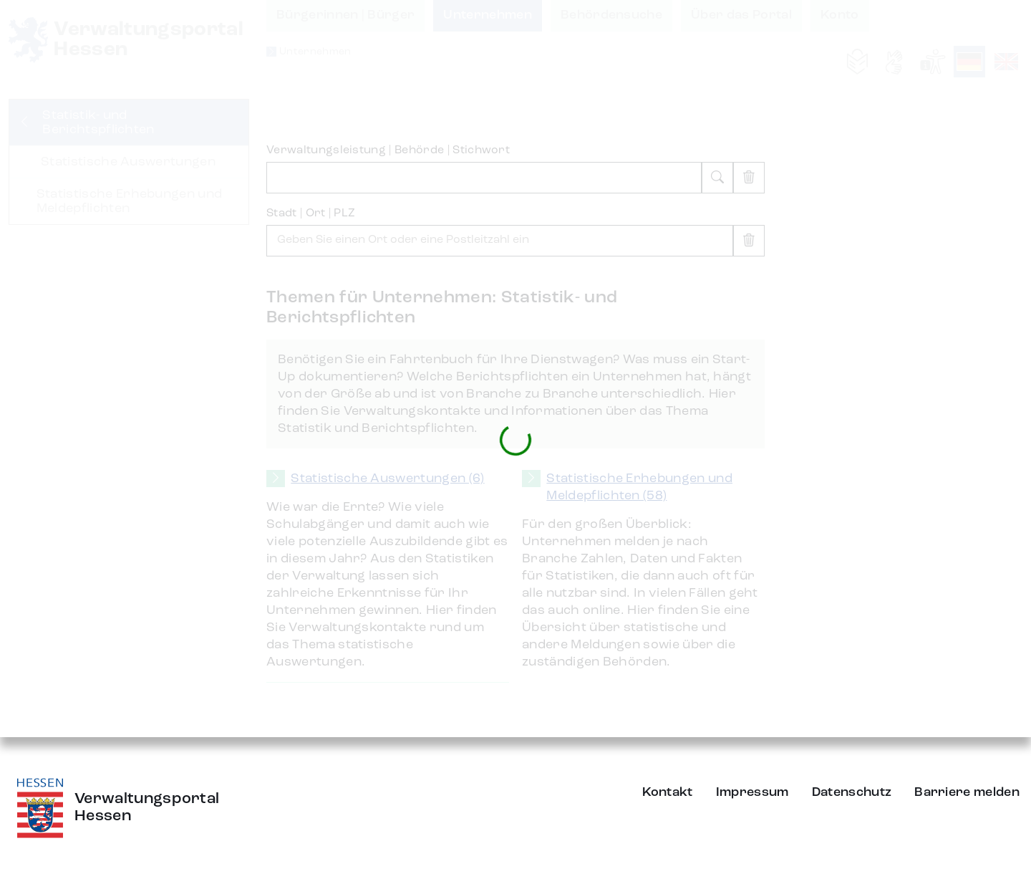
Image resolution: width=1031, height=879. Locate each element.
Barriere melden (967, 792)
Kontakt (667, 792)
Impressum (752, 792)
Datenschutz (852, 792)
